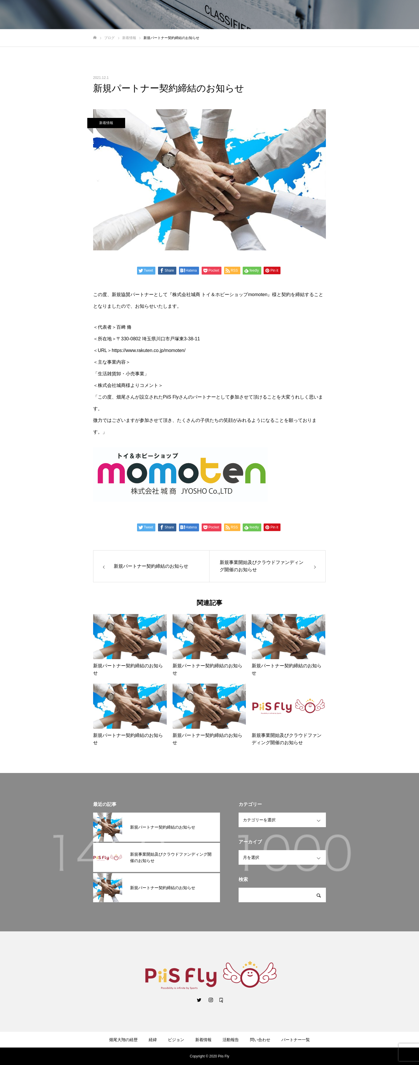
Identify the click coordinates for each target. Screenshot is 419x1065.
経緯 (153, 1039)
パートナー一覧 (295, 1039)
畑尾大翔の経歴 (123, 1039)
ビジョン (176, 1039)
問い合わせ (260, 1039)
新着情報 (106, 123)
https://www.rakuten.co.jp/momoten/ (148, 350)
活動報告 (231, 1039)
